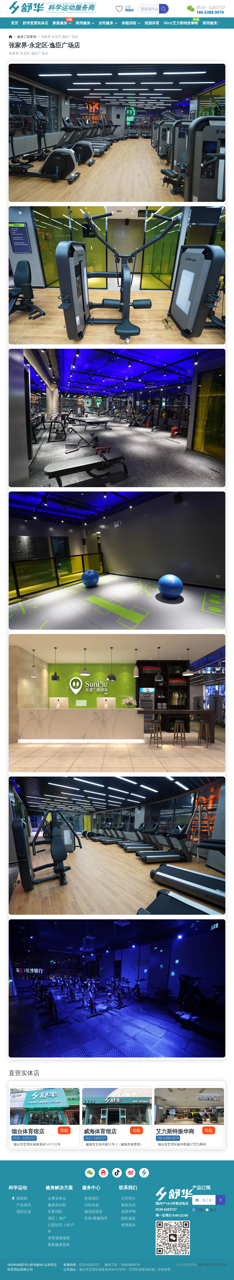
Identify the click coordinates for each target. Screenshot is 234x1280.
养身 (196, 19)
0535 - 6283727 (24, 1138)
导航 (64, 1130)
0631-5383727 (95, 1138)
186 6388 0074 (168, 1138)
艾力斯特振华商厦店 (175, 1135)
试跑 (69, 19)
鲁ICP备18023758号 (212, 1265)
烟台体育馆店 (27, 1131)
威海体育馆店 (100, 1131)
